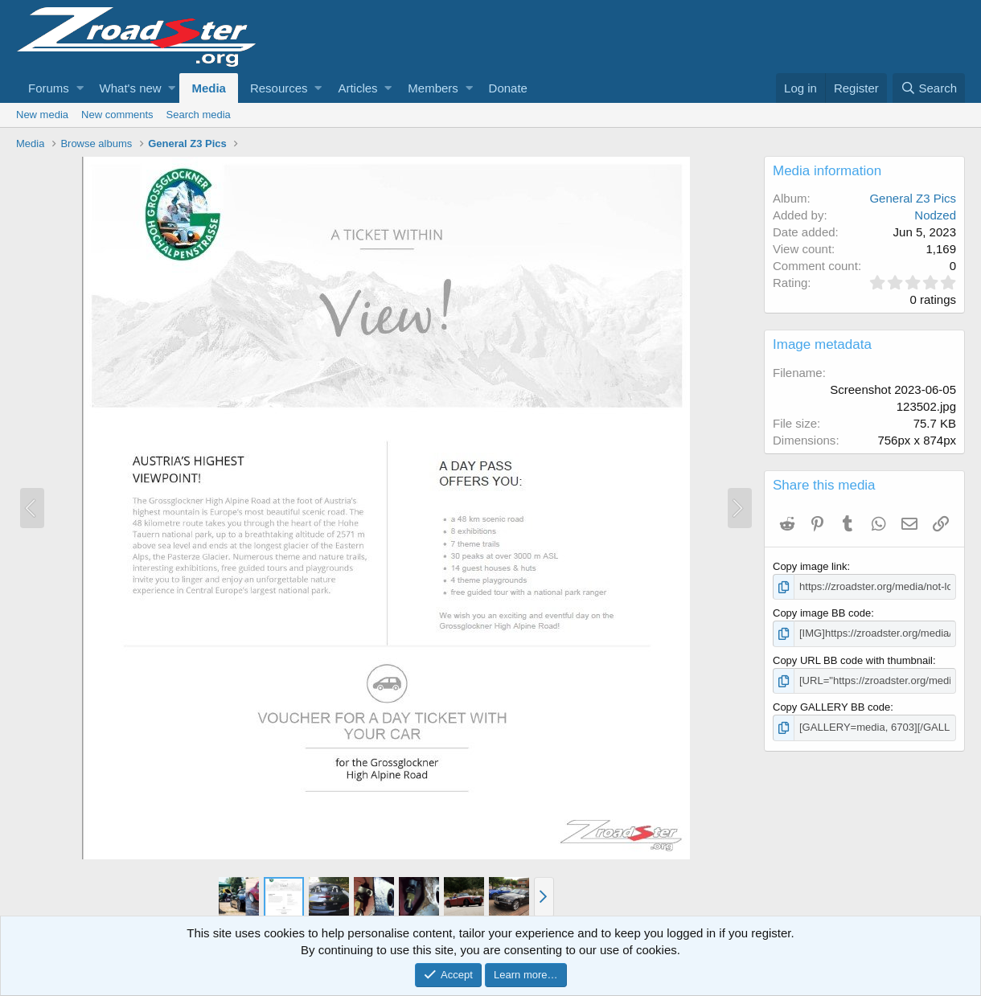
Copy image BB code (822, 613)
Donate (508, 88)
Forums (48, 88)
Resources (279, 88)
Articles (357, 88)
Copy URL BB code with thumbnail (853, 660)
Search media (198, 115)
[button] (80, 88)
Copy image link (810, 566)
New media (42, 115)
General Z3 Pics (912, 198)
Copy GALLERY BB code (831, 707)
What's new (131, 88)
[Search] (929, 88)
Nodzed (935, 215)
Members (433, 88)
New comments (117, 115)
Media (208, 88)
